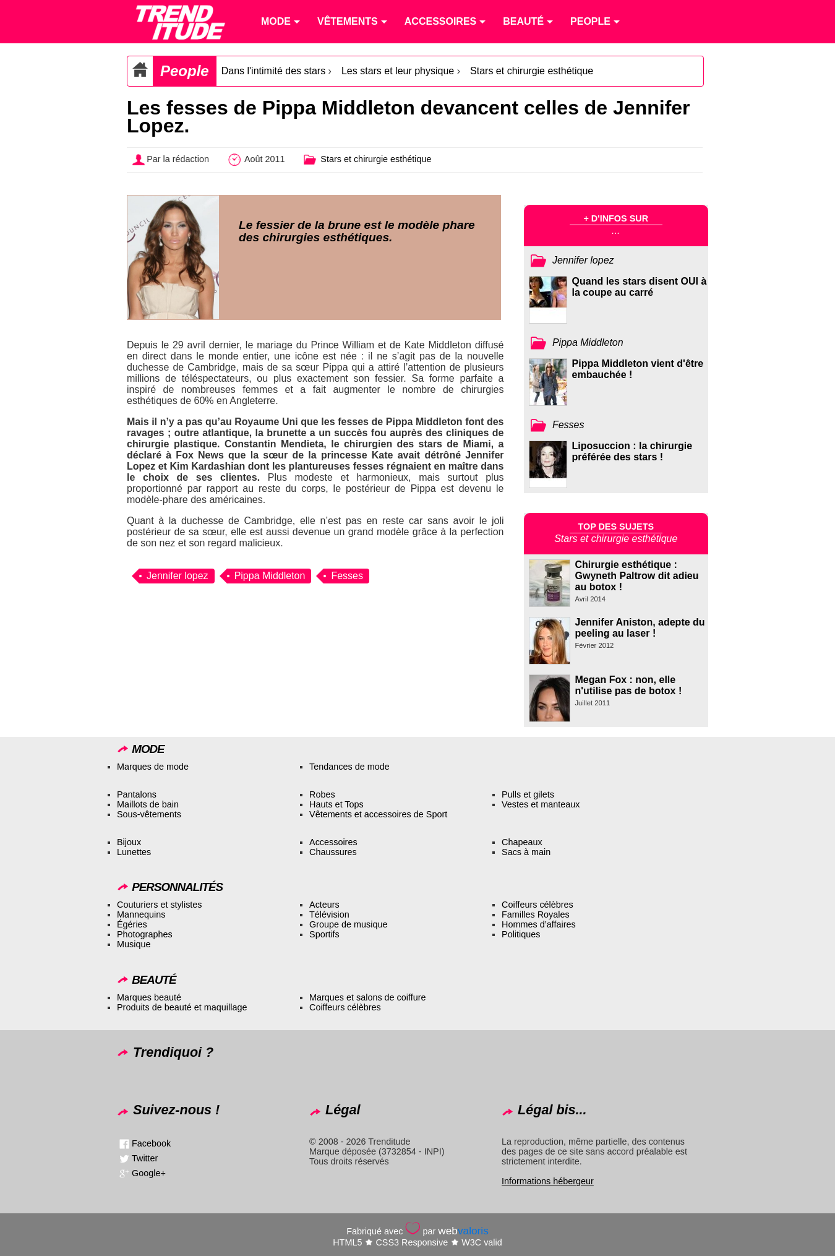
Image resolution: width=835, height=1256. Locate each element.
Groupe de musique (348, 924)
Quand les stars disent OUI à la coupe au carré (639, 287)
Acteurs (324, 905)
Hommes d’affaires (539, 924)
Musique (133, 944)
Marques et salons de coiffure (367, 997)
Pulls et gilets (528, 794)
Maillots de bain (148, 804)
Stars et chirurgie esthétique (531, 71)
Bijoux (129, 842)
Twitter (145, 1158)
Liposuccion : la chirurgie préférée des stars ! (632, 451)
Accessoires (333, 842)
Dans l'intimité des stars (273, 71)
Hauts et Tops (336, 804)
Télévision (329, 914)
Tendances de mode (349, 767)
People (184, 70)
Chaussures (333, 852)
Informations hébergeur (548, 1181)
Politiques (521, 934)
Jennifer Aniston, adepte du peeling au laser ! (640, 628)
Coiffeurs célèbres (537, 905)
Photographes (145, 934)
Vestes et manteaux (541, 804)
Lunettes (134, 852)
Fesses (347, 575)
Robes (322, 794)
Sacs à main (526, 852)
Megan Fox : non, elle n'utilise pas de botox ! (628, 685)
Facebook (151, 1143)
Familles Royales (536, 914)
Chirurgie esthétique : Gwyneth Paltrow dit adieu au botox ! (637, 575)
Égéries (132, 924)
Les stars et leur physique (397, 71)
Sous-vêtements (149, 814)
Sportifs (324, 934)
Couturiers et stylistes (159, 905)
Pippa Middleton (270, 575)
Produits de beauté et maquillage (182, 1007)
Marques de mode (153, 767)
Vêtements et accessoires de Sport (378, 814)
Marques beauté (149, 997)
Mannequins (141, 914)
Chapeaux (522, 842)
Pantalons (136, 794)
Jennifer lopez (177, 575)
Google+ (149, 1173)
